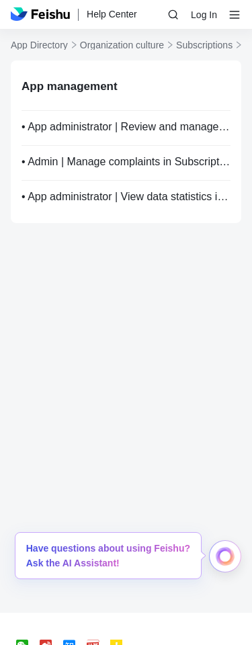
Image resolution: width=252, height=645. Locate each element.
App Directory (39, 45)
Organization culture (122, 45)
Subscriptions (204, 45)
